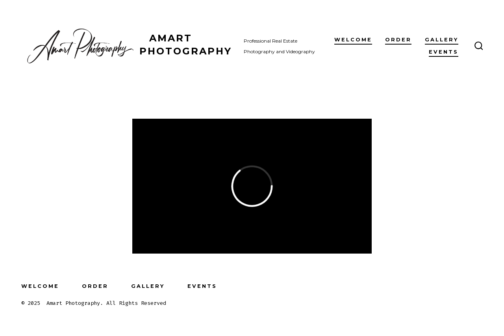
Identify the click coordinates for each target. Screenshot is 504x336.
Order (398, 40)
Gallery (441, 40)
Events (443, 52)
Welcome (353, 40)
